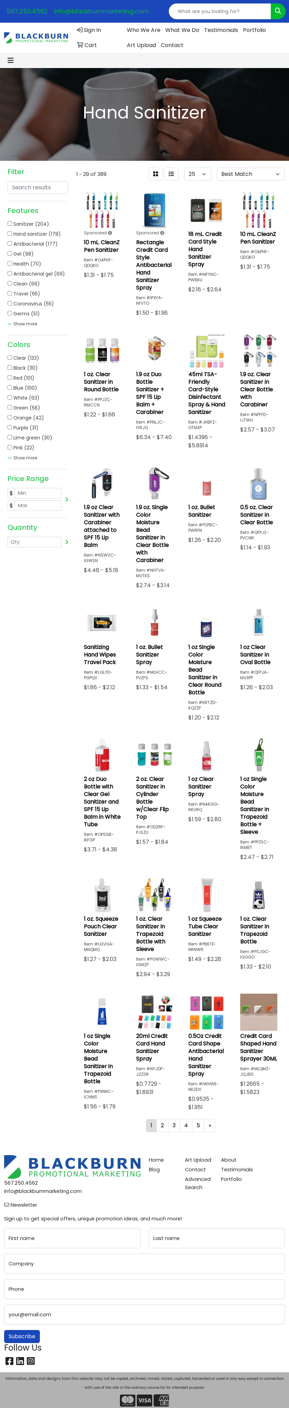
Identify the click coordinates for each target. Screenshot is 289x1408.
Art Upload (141, 45)
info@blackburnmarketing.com (101, 11)
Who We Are (143, 30)
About (228, 1159)
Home (156, 1159)
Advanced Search (198, 1183)
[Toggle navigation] (10, 60)
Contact (172, 45)
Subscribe (22, 1336)
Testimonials (221, 30)
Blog (154, 1169)
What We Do (182, 30)
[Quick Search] (220, 11)
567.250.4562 (27, 11)
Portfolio (254, 30)
